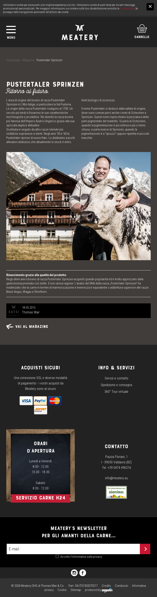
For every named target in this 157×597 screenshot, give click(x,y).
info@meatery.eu (116, 478)
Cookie (62, 590)
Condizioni (121, 586)
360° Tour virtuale (116, 392)
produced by (98, 590)
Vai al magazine (27, 326)
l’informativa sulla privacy (86, 557)
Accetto (81, 557)
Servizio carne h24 (40, 498)
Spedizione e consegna (116, 385)
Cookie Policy (127, 8)
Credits (106, 586)
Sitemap (76, 590)
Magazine (28, 60)
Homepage (13, 60)
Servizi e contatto (116, 378)
